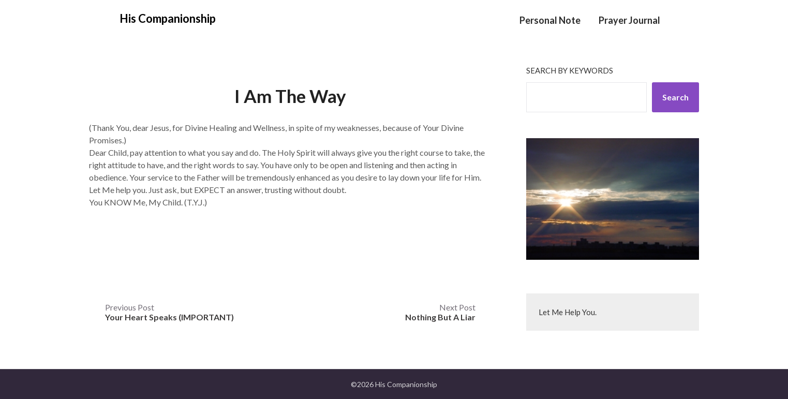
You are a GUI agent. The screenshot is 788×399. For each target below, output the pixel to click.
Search (675, 97)
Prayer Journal (629, 20)
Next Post (440, 312)
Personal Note (550, 20)
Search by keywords (569, 70)
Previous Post (169, 312)
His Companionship (168, 18)
